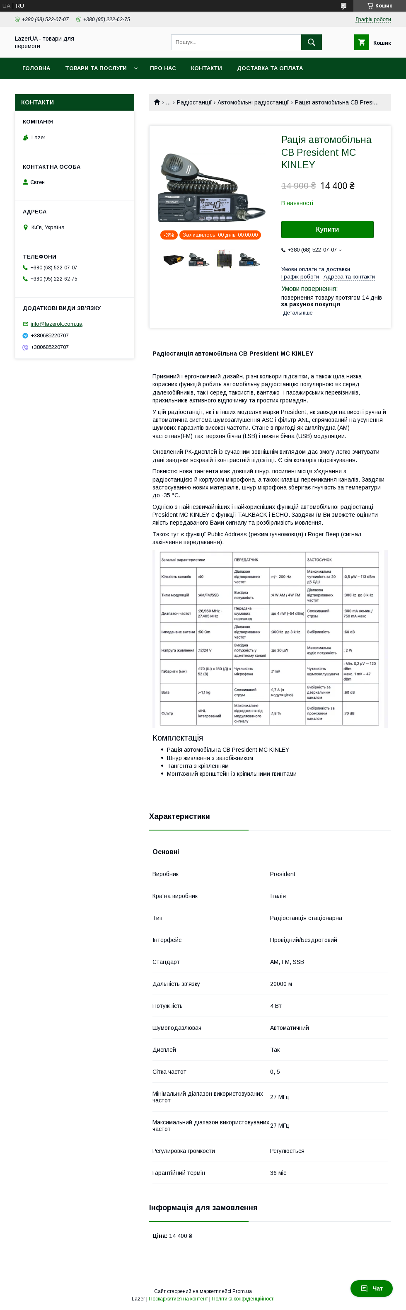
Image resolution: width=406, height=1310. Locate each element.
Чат (371, 1288)
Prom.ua (242, 1291)
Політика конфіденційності (243, 1299)
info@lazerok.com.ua (56, 324)
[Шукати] (311, 42)
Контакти (206, 68)
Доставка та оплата (270, 68)
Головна (36, 68)
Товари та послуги (96, 68)
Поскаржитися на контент (178, 1299)
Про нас (163, 68)
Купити (327, 229)
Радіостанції (194, 102)
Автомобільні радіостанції (253, 102)
